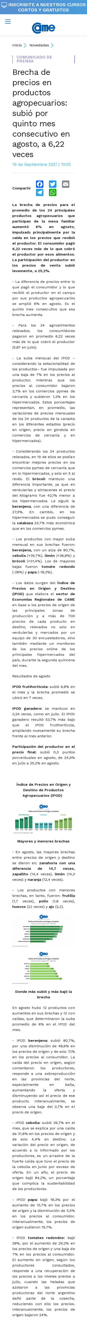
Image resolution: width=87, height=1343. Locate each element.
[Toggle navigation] (8, 21)
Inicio (17, 45)
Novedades (39, 45)
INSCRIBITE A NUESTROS (43, 7)
